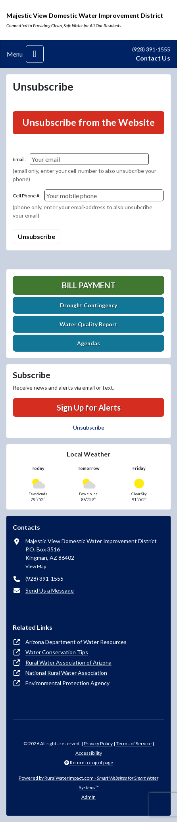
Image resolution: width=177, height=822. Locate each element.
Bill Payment (88, 285)
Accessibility (88, 753)
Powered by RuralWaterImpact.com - (88, 782)
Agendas (88, 343)
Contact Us (153, 58)
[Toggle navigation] (35, 54)
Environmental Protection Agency (67, 683)
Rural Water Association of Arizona (68, 662)
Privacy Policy (98, 743)
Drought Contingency (88, 305)
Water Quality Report (88, 324)
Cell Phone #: (26, 196)
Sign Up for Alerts (89, 407)
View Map (35, 566)
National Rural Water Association (66, 672)
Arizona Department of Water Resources (76, 641)
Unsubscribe (88, 427)
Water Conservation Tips (56, 652)
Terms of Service (134, 743)
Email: (19, 159)
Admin (88, 797)
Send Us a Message (49, 590)
